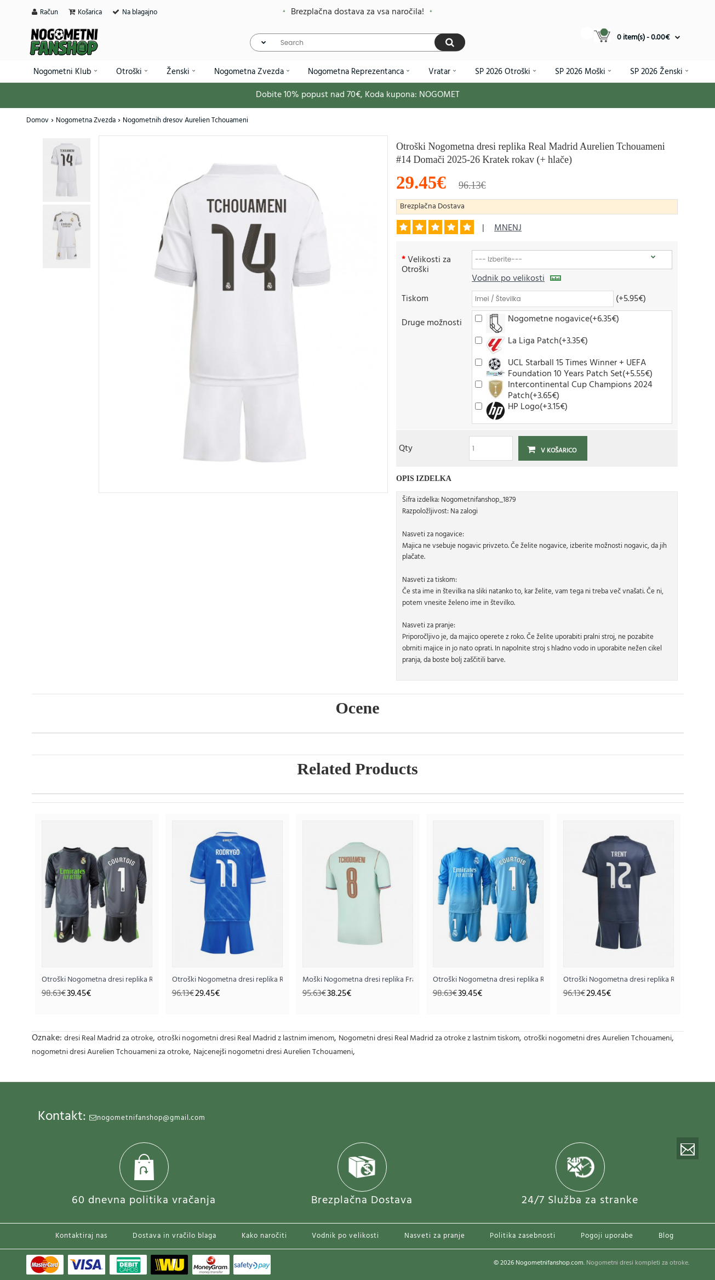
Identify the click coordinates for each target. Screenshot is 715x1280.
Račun (49, 12)
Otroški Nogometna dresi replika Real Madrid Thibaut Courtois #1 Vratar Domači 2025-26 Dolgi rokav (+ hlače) (488, 980)
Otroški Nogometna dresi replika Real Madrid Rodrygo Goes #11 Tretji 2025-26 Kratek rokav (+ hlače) (227, 980)
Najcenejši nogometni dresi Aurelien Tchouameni (273, 1052)
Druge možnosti (432, 322)
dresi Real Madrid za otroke (108, 1038)
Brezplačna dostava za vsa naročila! (357, 12)
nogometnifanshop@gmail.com (147, 1118)
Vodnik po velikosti (516, 278)
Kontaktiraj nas (81, 1236)
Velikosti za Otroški (426, 264)
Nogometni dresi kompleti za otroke (637, 1263)
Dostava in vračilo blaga (174, 1236)
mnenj (508, 228)
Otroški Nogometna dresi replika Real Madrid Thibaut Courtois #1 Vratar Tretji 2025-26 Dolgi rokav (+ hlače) (97, 980)
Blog (666, 1236)
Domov (37, 120)
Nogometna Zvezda (86, 120)
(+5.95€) (631, 298)
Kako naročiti (264, 1236)
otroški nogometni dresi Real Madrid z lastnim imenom (245, 1038)
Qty (406, 448)
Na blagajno (139, 12)
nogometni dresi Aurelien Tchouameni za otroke (110, 1052)
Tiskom (415, 298)
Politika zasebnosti (523, 1236)
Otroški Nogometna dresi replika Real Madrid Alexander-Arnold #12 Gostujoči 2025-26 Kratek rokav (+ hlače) (618, 980)
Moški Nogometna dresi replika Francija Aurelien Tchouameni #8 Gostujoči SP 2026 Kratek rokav (357, 980)
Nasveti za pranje (434, 1236)
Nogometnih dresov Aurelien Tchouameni (185, 120)
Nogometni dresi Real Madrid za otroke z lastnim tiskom (429, 1038)
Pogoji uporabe (607, 1236)
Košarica (90, 12)
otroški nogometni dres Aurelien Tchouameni (598, 1038)
